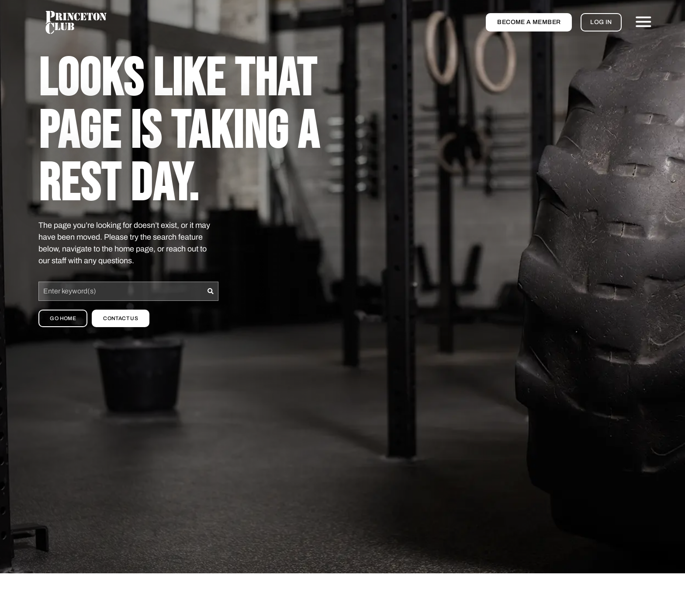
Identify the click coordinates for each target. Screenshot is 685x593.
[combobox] (120, 291)
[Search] (210, 291)
